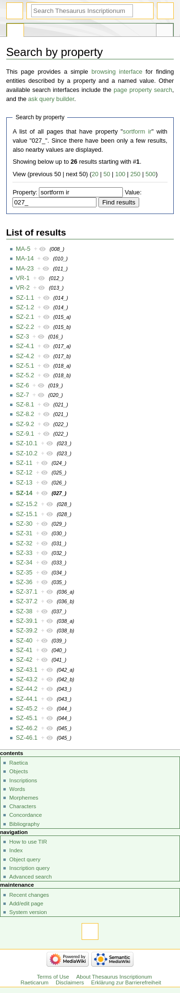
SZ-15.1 (26, 514)
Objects (18, 771)
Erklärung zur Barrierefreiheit (126, 982)
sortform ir (137, 131)
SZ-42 (24, 659)
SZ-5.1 (25, 365)
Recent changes (29, 895)
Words (17, 789)
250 (135, 174)
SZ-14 (24, 493)
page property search (143, 90)
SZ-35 (24, 572)
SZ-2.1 (25, 317)
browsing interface (116, 71)
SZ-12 (24, 472)
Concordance (25, 815)
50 (106, 174)
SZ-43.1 (26, 669)
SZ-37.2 (26, 601)
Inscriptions (23, 780)
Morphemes (23, 798)
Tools (164, 31)
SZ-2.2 (25, 327)
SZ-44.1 (26, 699)
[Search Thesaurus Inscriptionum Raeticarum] (82, 10)
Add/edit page (26, 903)
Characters (22, 806)
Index (16, 850)
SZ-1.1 (25, 297)
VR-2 (23, 287)
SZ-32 (24, 543)
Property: (24, 192)
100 (120, 174)
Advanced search (30, 877)
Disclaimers (70, 982)
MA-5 (23, 249)
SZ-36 (24, 582)
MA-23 (25, 268)
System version (28, 912)
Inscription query (29, 868)
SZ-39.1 (26, 621)
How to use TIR (28, 842)
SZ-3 (22, 336)
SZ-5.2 (25, 375)
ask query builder (51, 99)
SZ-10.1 (26, 443)
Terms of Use (53, 977)
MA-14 (25, 258)
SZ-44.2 (26, 689)
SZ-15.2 (26, 504)
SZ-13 (24, 482)
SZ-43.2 (26, 679)
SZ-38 (24, 611)
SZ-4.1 (25, 346)
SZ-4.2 (25, 356)
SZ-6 (22, 385)
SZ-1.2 (25, 307)
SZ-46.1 (26, 737)
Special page (15, 31)
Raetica (18, 763)
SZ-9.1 (25, 433)
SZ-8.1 (25, 404)
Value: (133, 192)
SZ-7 (22, 395)
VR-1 (23, 278)
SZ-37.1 (26, 591)
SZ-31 (24, 533)
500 (150, 174)
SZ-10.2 (26, 453)
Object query (24, 859)
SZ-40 (24, 640)
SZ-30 (24, 523)
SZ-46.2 (26, 728)
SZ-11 (24, 463)
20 (95, 174)
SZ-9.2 (25, 424)
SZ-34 (24, 562)
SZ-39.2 (26, 630)
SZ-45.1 (26, 718)
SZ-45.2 (26, 708)
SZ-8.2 (25, 414)
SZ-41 (24, 650)
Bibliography (24, 824)
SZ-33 (24, 553)
